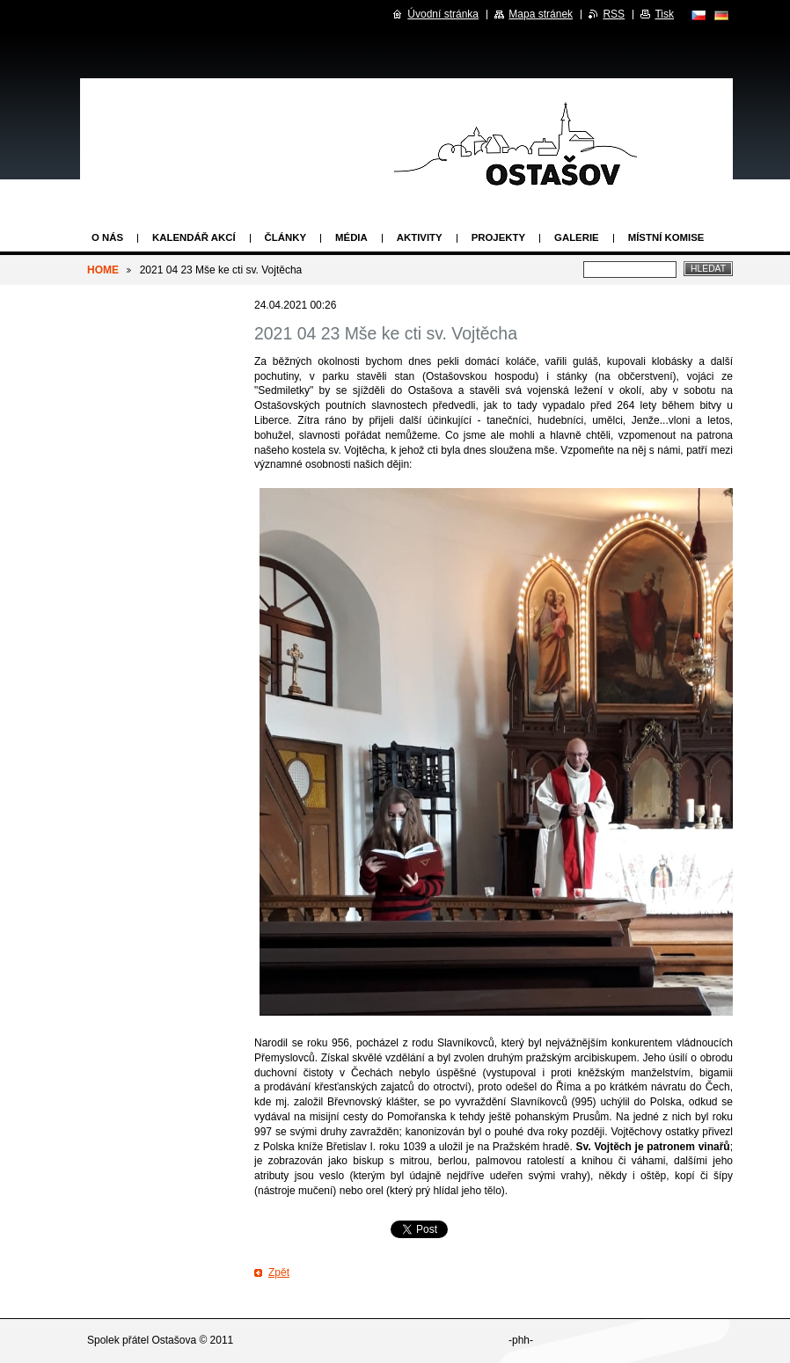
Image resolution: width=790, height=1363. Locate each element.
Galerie (576, 237)
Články (285, 237)
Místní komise (666, 237)
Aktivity (420, 237)
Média (351, 237)
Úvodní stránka (443, 14)
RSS (614, 14)
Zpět (278, 1272)
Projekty (498, 237)
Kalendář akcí (194, 237)
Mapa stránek (540, 14)
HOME (103, 270)
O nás (107, 237)
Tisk (664, 14)
